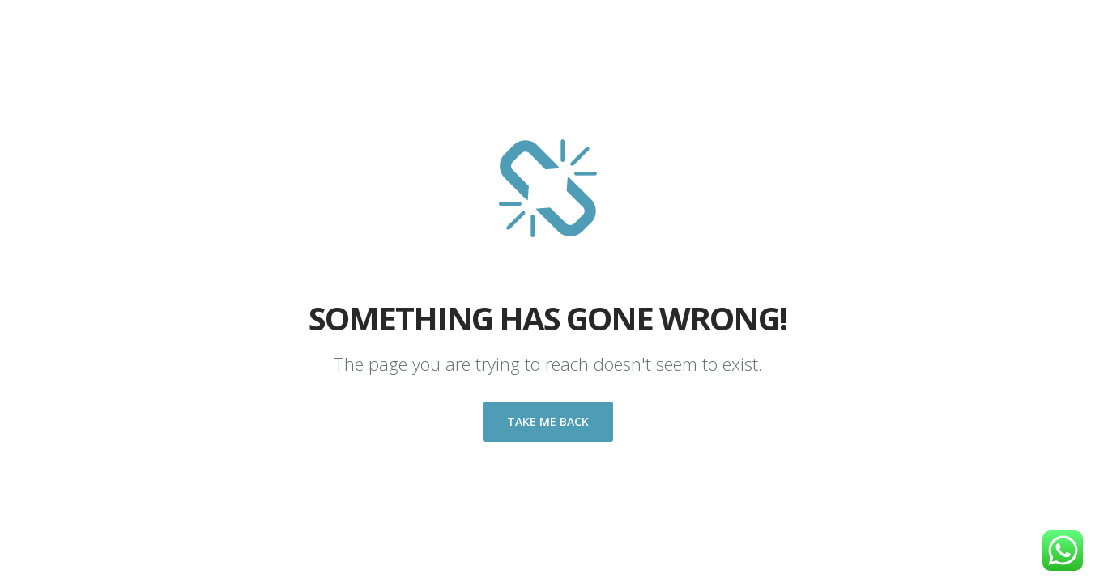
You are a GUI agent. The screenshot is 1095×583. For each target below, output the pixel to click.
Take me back (548, 421)
